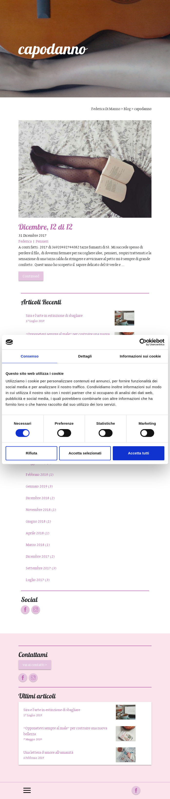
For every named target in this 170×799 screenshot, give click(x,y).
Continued (31, 276)
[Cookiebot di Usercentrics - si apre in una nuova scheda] (143, 342)
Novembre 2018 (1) (41, 509)
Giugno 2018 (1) (38, 521)
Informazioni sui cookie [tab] (140, 356)
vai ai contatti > (35, 664)
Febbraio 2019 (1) (40, 474)
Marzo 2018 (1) (38, 544)
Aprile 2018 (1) (37, 533)
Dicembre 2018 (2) (40, 498)
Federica (25, 241)
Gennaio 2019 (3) (39, 486)
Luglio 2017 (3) (38, 580)
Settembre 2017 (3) (41, 568)
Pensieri (42, 241)
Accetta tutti (138, 453)
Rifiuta (31, 453)
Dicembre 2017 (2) (40, 556)
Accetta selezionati (84, 453)
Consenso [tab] (29, 356)
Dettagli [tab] (85, 356)
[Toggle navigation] (27, 790)
